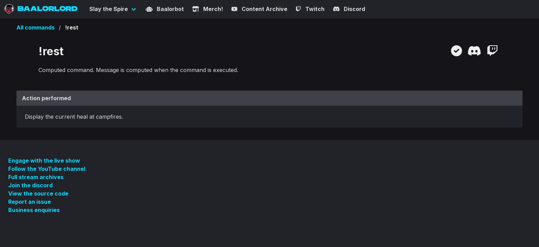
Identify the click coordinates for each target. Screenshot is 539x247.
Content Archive (259, 8)
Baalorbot (165, 8)
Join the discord (30, 185)
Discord (349, 8)
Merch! (207, 8)
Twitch (310, 8)
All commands (35, 27)
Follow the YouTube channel (46, 168)
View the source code (38, 193)
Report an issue (29, 201)
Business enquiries (34, 210)
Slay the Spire (108, 8)
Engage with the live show (44, 160)
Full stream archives (36, 177)
